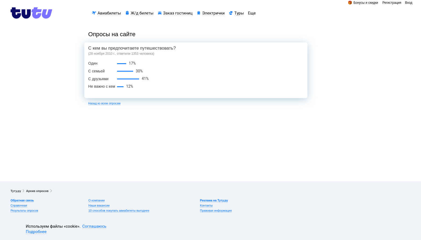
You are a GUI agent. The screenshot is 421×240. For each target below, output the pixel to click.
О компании (96, 200)
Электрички (213, 13)
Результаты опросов (24, 210)
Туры (239, 13)
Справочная (18, 205)
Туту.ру (15, 191)
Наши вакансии (99, 205)
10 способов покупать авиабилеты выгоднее (118, 210)
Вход (408, 3)
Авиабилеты (109, 13)
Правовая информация (216, 210)
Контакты (206, 205)
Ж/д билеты (142, 13)
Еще (252, 13)
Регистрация (391, 3)
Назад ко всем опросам (104, 103)
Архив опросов (37, 191)
